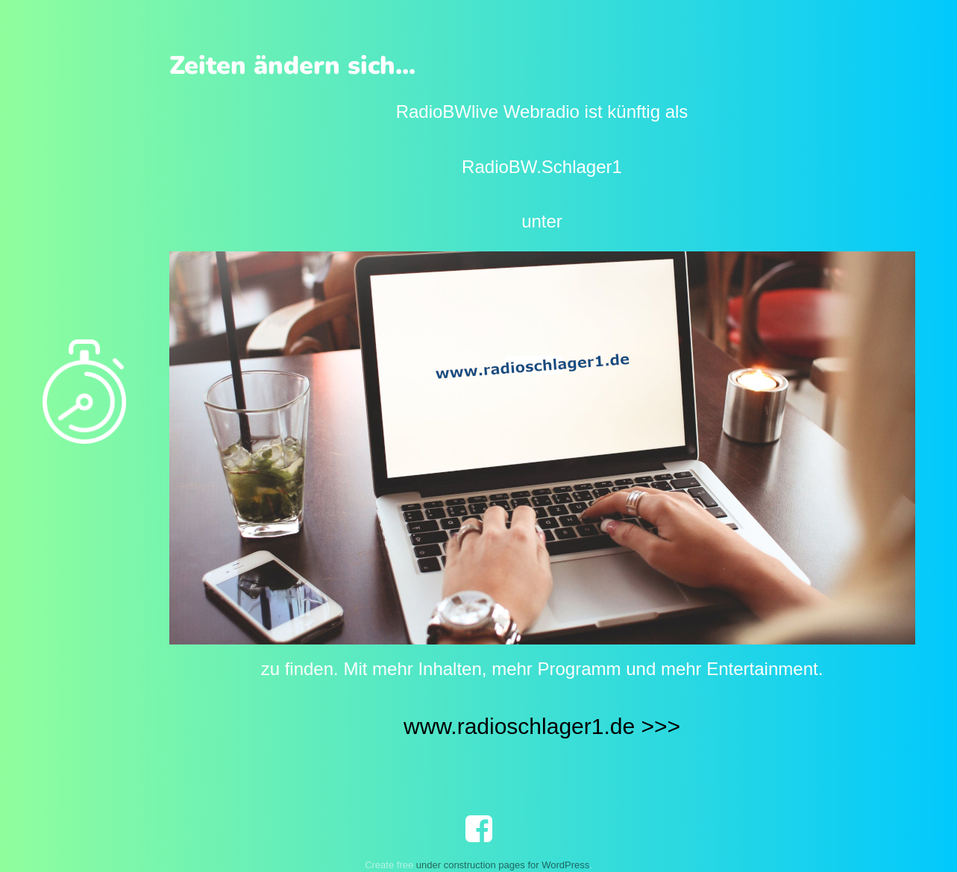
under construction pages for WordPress (502, 865)
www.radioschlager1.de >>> (542, 726)
